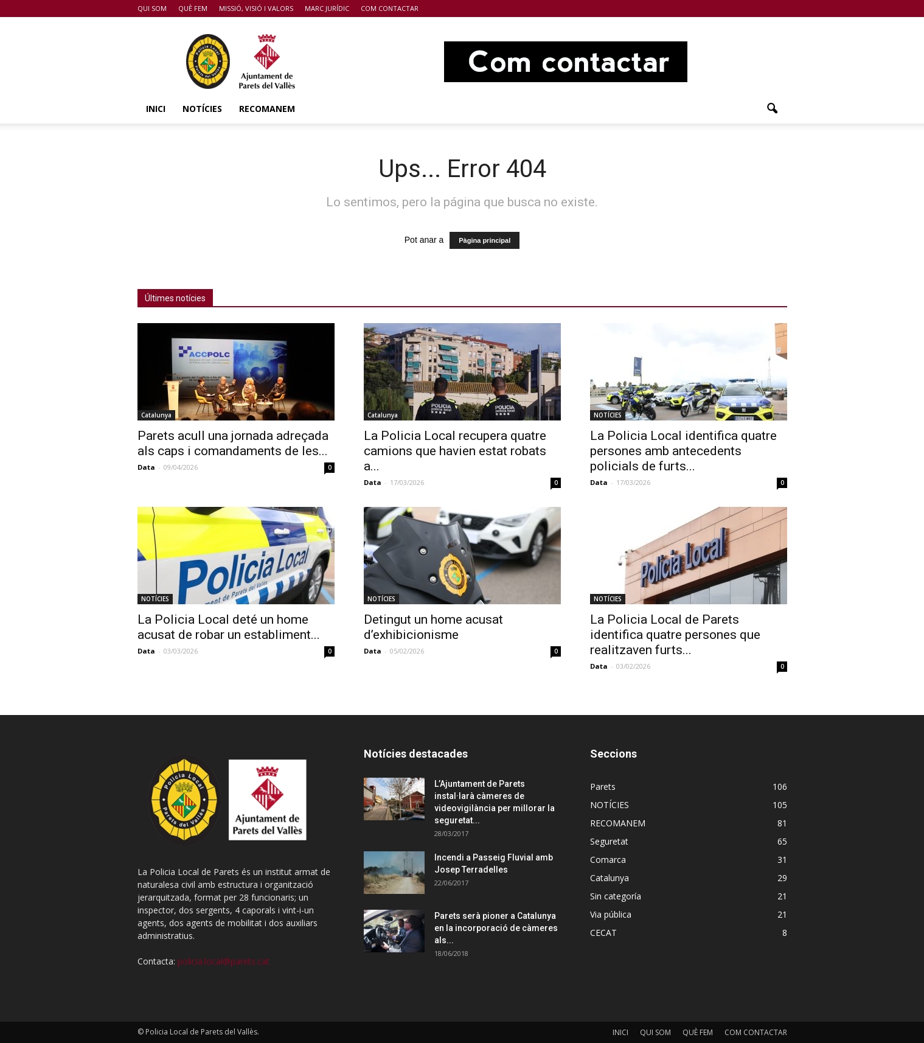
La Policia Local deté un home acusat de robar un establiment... (228, 627)
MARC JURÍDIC (327, 8)
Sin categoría (615, 896)
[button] (772, 109)
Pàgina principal (484, 240)
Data (146, 467)
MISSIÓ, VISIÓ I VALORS (256, 8)
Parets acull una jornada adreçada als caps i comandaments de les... (232, 443)
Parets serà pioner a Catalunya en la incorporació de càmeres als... (496, 928)
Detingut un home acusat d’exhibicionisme (433, 627)
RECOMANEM (267, 108)
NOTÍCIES (202, 108)
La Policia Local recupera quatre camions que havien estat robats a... (455, 450)
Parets (603, 786)
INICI (155, 108)
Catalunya (156, 415)
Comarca (608, 859)
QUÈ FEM (192, 8)
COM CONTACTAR (390, 8)
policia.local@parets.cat (223, 961)
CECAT (603, 932)
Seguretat (609, 841)
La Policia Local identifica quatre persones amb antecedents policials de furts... (683, 450)
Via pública (610, 914)
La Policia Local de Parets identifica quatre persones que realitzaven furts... (675, 634)
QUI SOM (152, 8)
